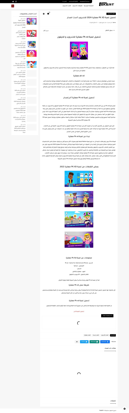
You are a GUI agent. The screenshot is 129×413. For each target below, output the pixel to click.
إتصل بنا (65, 1)
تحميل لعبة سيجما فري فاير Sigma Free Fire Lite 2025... (20, 45)
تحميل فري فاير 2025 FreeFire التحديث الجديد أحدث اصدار (20, 92)
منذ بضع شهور (21, 30)
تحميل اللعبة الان (79, 311)
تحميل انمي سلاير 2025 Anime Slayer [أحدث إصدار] (19, 119)
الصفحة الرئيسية (88, 6)
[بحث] (12, 6)
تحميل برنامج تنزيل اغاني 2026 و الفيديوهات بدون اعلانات (20, 35)
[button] (105, 341)
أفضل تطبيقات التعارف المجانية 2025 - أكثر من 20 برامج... (19, 101)
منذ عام (22, 18)
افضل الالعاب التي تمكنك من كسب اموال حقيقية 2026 (19, 74)
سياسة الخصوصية (85, 1)
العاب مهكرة (87, 335)
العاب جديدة (96, 335)
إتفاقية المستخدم (73, 1)
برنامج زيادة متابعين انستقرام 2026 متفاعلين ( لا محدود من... (20, 55)
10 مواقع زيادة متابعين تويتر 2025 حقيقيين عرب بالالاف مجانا (19, 110)
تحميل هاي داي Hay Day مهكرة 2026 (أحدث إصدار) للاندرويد (19, 65)
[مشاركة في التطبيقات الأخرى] (77, 341)
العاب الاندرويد (67, 6)
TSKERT (101, 410)
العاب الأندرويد (111, 13)
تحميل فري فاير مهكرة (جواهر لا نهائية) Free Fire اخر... (19, 83)
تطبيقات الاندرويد (77, 6)
